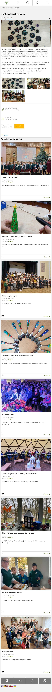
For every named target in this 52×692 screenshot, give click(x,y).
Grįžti (6, 135)
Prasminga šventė (8, 414)
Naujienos (10, 7)
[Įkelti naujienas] (18, 3)
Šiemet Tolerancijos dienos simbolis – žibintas (18, 533)
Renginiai (17, 7)
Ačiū (18, 126)
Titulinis (3, 7)
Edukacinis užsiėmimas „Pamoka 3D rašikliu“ (17, 236)
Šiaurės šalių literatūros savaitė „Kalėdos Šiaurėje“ (19, 474)
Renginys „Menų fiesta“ (10, 177)
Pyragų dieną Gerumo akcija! (12, 592)
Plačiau (46, 197)
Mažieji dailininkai (8, 652)
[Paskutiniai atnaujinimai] (27, 3)
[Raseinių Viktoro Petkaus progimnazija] (6, 2)
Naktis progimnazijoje (9, 296)
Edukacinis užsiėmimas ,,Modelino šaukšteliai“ (17, 355)
